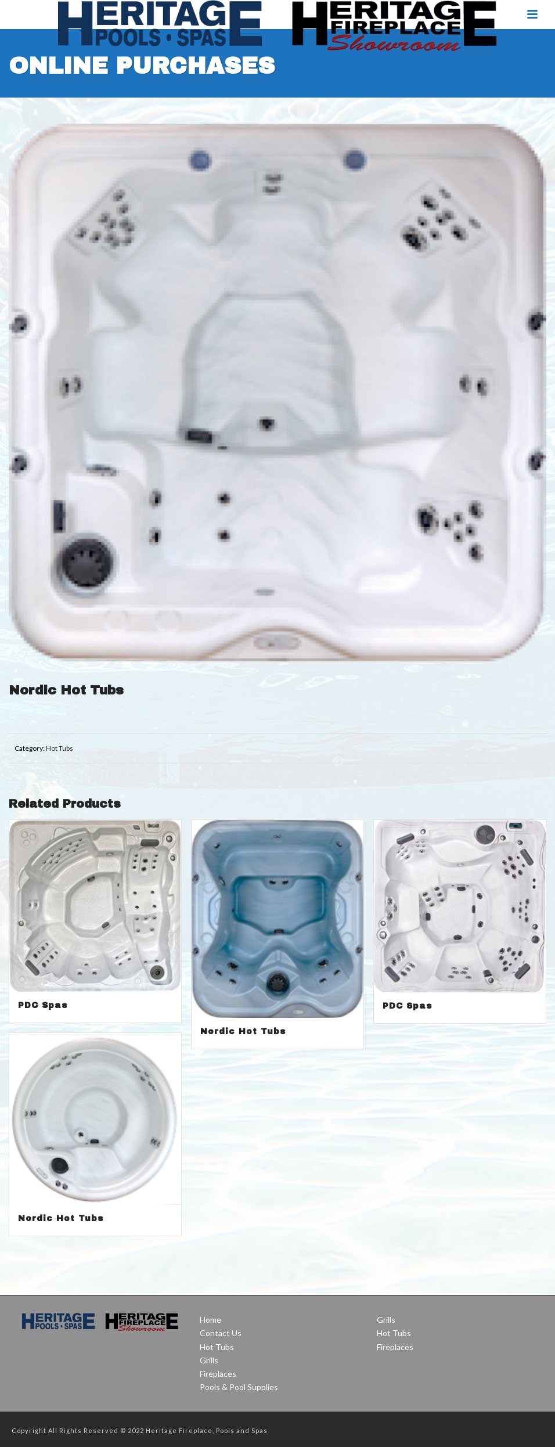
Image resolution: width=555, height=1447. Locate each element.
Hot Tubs (59, 748)
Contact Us (221, 1333)
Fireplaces (218, 1373)
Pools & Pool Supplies (239, 1387)
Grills (209, 1360)
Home (210, 1319)
